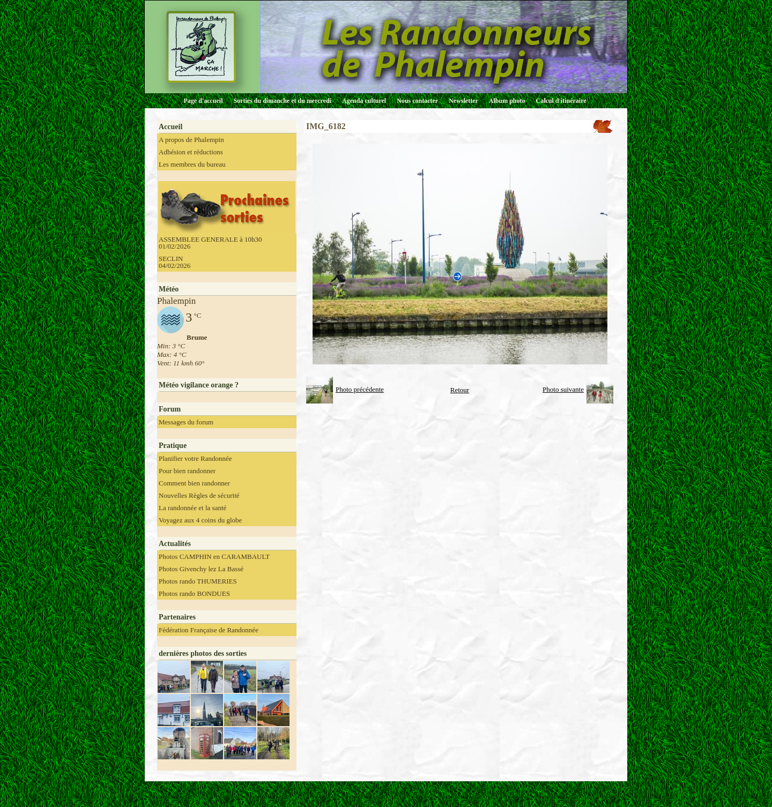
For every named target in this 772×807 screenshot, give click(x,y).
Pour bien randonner (187, 471)
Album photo (507, 100)
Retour (459, 390)
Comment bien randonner (194, 483)
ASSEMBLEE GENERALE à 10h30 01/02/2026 (210, 242)
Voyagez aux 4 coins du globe (200, 520)
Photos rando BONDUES (194, 593)
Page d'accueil (203, 100)
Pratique (173, 446)
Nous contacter (417, 100)
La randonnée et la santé (192, 508)
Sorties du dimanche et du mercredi (282, 100)
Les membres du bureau (192, 164)
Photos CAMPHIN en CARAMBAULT (214, 556)
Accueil (170, 127)
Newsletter (463, 100)
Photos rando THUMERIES (198, 581)
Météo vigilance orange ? (199, 385)
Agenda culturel (364, 100)
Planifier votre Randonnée (195, 458)
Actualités (175, 544)
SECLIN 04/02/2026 (174, 262)
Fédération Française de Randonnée (208, 630)
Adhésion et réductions (191, 152)
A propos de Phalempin (191, 140)
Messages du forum (186, 422)
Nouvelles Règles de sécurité (199, 495)
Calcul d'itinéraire (561, 100)
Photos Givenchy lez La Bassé (201, 569)
